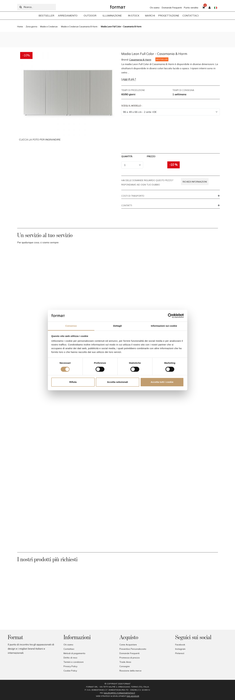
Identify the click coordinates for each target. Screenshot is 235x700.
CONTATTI (126, 205)
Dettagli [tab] (117, 326)
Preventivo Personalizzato (132, 649)
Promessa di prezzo (129, 657)
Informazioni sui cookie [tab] (164, 326)
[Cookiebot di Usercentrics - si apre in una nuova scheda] (170, 315)
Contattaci (69, 649)
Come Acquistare (128, 644)
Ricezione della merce (130, 670)
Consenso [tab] (71, 326)
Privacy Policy (70, 666)
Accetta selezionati (117, 382)
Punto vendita (191, 7)
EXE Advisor (133, 696)
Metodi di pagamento (74, 653)
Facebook (180, 644)
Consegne (124, 666)
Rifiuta (73, 382)
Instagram (180, 649)
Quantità (126, 156)
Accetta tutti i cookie (162, 382)
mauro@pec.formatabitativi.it (119, 693)
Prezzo (151, 156)
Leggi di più (127, 79)
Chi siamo (155, 7)
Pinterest (179, 653)
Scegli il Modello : (131, 105)
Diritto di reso (70, 657)
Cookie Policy (70, 670)
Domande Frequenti (172, 7)
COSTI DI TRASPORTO (132, 196)
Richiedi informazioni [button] (195, 181)
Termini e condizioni (73, 662)
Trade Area (125, 662)
